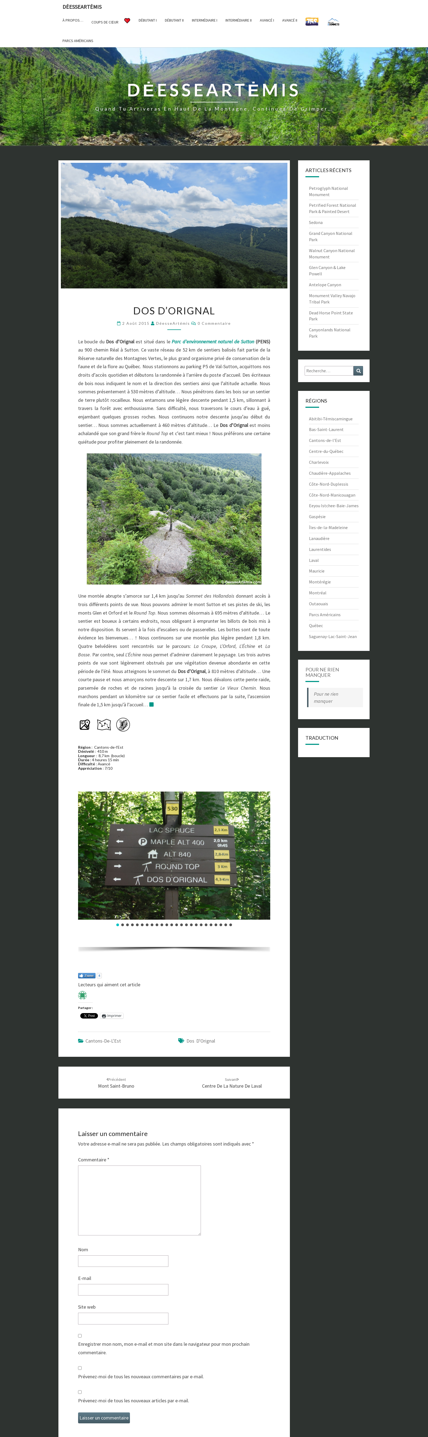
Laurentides (320, 549)
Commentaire (93, 1159)
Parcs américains (78, 40)
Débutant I (148, 20)
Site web (87, 1307)
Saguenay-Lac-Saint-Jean (333, 636)
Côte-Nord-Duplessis (328, 484)
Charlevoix (319, 462)
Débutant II (174, 20)
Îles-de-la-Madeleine (328, 527)
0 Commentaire (214, 323)
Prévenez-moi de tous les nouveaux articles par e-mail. (133, 1400)
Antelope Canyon (325, 284)
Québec (316, 625)
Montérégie (320, 582)
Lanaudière (319, 538)
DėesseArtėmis (82, 6)
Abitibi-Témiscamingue (331, 418)
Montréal (317, 592)
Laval (314, 560)
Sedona (316, 222)
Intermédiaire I (204, 20)
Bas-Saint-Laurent (326, 429)
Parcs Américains (325, 614)
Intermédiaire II (238, 20)
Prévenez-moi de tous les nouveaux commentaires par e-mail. (141, 1376)
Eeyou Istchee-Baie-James (334, 505)
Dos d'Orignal (200, 1041)
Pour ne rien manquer (322, 672)
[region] (174, 874)
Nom (83, 1249)
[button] (117, 924)
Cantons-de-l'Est (103, 1041)
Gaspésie (317, 516)
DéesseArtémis (173, 323)
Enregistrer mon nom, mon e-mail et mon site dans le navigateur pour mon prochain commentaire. (163, 1348)
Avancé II (289, 20)
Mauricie (317, 571)
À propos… (73, 20)
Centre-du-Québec (326, 451)
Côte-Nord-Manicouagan (332, 495)
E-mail (84, 1278)
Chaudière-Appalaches (330, 473)
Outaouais (318, 603)
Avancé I (267, 20)
